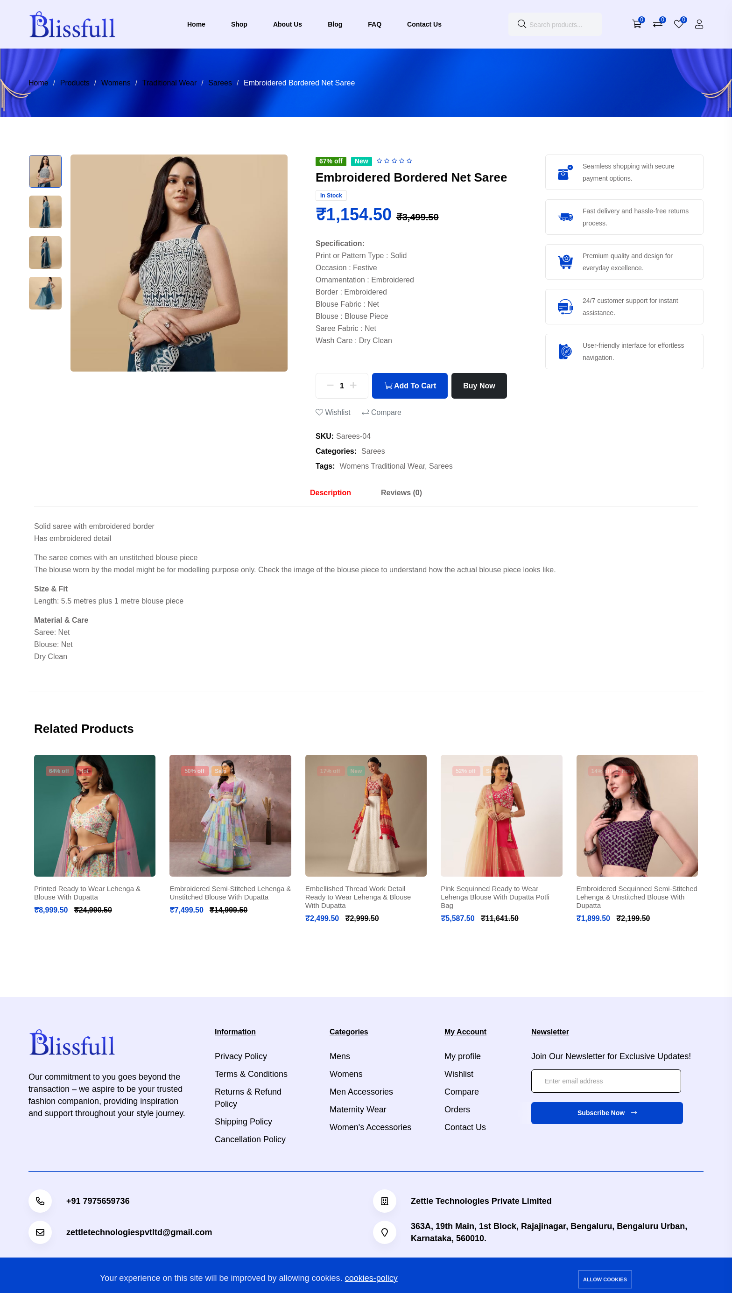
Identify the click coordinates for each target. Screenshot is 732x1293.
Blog (335, 24)
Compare (381, 412)
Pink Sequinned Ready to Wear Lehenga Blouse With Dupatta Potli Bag (495, 897)
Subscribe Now (607, 1113)
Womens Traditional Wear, (383, 466)
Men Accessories (361, 1091)
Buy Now (479, 386)
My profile (462, 1056)
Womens (116, 83)
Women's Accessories (370, 1127)
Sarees (220, 83)
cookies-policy (371, 1278)
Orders (457, 1109)
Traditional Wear (169, 83)
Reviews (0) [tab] (401, 493)
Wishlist (333, 412)
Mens (340, 1056)
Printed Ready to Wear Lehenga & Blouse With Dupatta (87, 893)
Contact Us (424, 24)
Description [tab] (330, 493)
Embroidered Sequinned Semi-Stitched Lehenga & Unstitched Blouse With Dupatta (637, 897)
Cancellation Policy (250, 1139)
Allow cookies (605, 1279)
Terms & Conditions (251, 1074)
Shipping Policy (243, 1121)
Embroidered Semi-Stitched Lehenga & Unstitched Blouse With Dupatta (230, 893)
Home (196, 24)
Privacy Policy (241, 1056)
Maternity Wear (358, 1109)
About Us (287, 24)
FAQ (374, 24)
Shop (239, 24)
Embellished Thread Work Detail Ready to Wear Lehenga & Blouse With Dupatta (358, 897)
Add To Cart (410, 386)
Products (75, 83)
